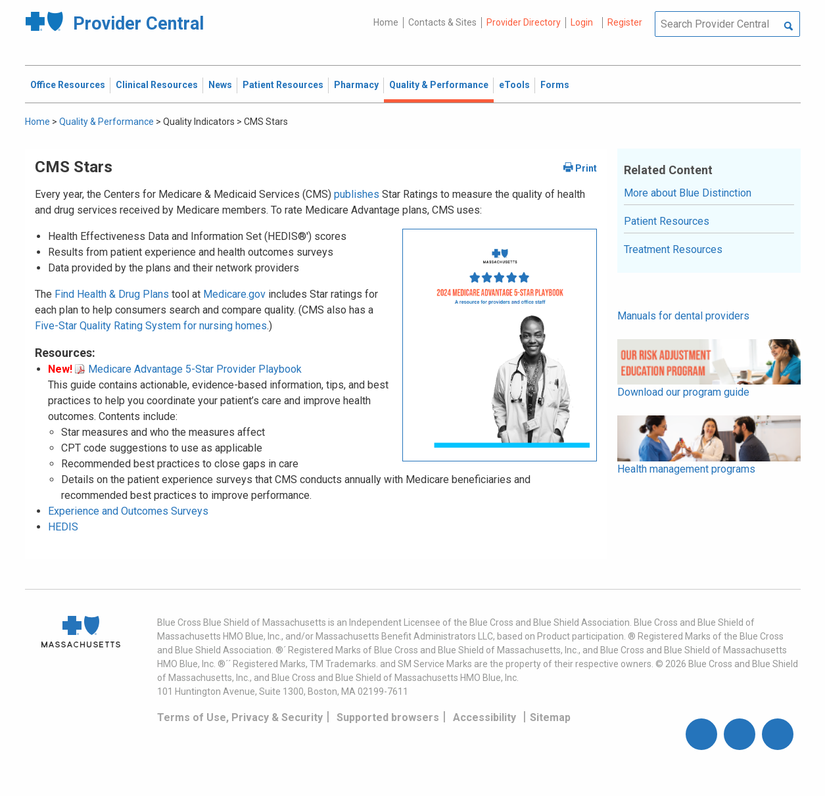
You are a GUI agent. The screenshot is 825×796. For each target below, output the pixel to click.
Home (385, 22)
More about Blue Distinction (687, 193)
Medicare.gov (234, 294)
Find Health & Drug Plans (112, 294)
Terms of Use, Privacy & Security (240, 717)
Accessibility (484, 717)
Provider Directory (523, 22)
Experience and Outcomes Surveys (128, 511)
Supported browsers (388, 717)
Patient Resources (666, 221)
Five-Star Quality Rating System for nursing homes (151, 325)
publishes (356, 194)
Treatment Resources (673, 249)
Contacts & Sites (442, 22)
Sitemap (550, 717)
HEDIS (63, 527)
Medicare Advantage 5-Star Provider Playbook (188, 369)
